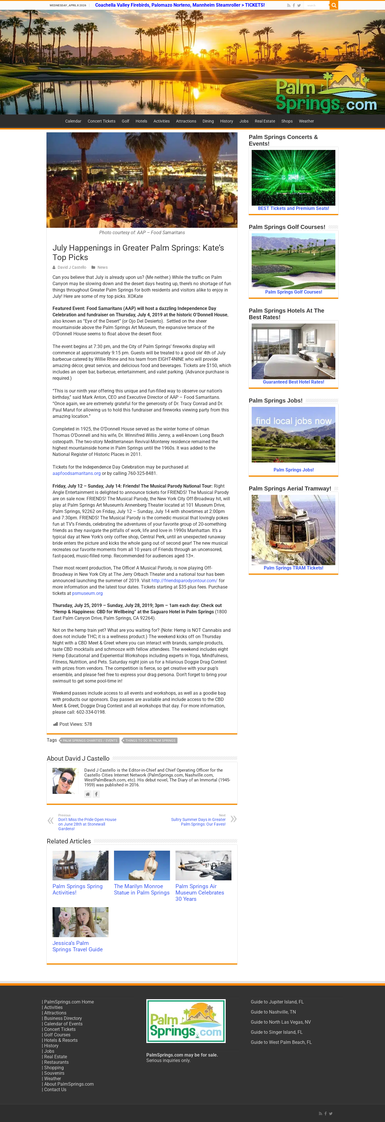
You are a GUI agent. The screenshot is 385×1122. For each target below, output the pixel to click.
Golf (125, 121)
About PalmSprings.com (69, 1084)
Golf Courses (57, 1035)
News (103, 267)
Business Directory (63, 1018)
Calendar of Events (63, 1024)
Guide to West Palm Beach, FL (281, 1042)
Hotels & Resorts (61, 1040)
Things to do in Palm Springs (150, 741)
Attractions (186, 121)
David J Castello (72, 267)
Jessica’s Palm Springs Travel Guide (78, 946)
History (226, 121)
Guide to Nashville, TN (273, 1012)
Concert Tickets (101, 121)
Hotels (141, 121)
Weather (306, 121)
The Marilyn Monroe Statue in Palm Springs (142, 889)
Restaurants (56, 1062)
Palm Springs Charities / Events (90, 741)
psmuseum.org (87, 593)
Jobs (244, 121)
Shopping (54, 1067)
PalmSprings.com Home (69, 1002)
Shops (287, 121)
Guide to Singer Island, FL (277, 1032)
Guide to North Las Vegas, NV (281, 1022)
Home (54, 120)
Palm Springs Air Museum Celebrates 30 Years (199, 892)
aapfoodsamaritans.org (77, 473)
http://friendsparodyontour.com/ (185, 580)
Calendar (73, 121)
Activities (162, 121)
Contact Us (55, 1089)
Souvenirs (54, 1073)
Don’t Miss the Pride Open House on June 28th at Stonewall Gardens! (87, 822)
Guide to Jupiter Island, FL (277, 1002)
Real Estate (265, 121)
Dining (208, 121)
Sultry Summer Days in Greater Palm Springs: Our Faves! (196, 819)
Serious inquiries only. (168, 1060)
